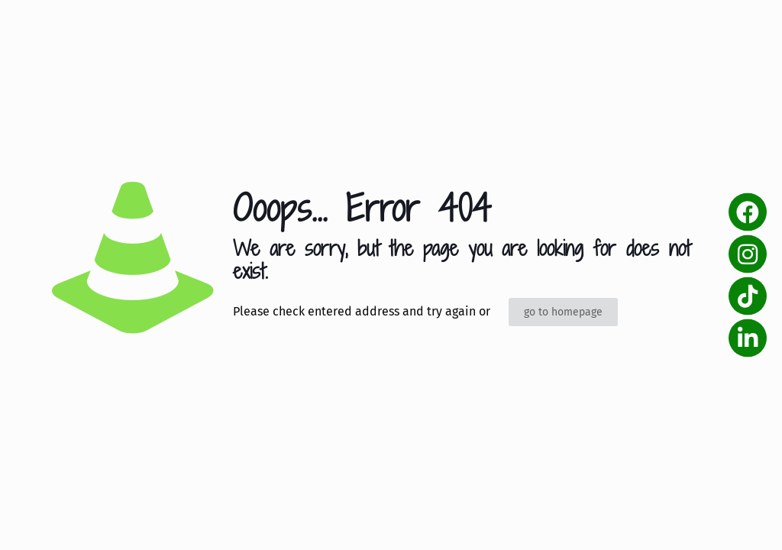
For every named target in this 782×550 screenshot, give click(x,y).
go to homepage (563, 312)
